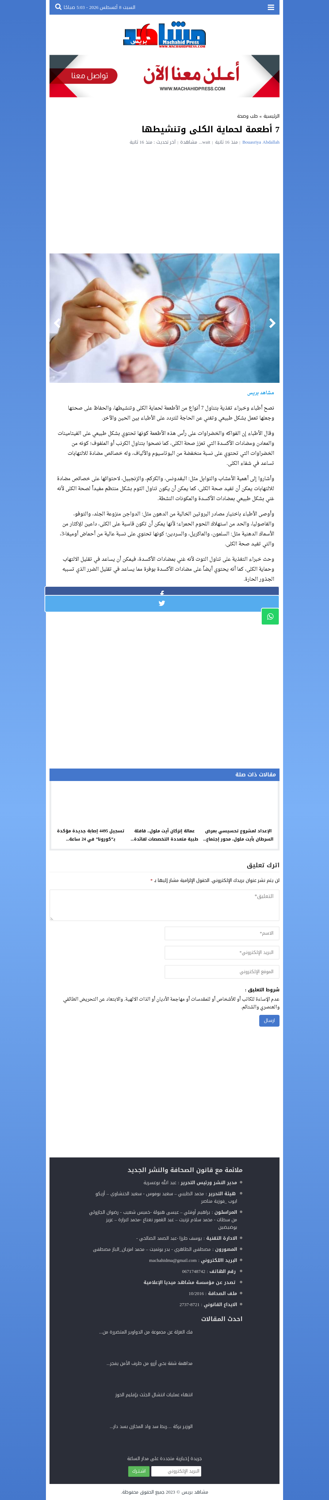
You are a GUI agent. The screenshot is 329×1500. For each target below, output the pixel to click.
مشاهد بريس (195, 1492)
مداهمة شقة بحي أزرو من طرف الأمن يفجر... (149, 1363)
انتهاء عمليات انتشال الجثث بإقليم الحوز (154, 1394)
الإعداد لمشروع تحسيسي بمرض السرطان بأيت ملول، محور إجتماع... (238, 835)
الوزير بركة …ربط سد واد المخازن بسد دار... (151, 1426)
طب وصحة (247, 116)
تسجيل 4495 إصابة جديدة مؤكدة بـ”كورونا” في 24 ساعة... (90, 835)
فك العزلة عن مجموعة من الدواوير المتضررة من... (146, 1331)
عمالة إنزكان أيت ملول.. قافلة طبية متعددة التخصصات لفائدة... (164, 835)
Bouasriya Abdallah (261, 142)
